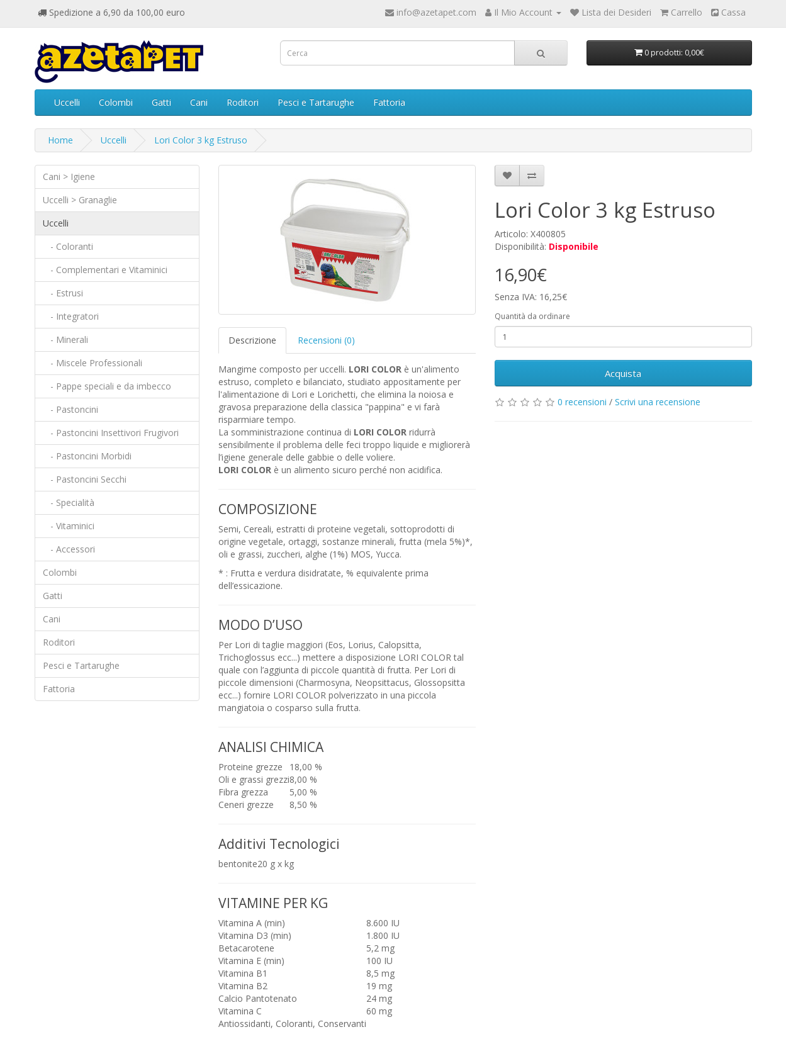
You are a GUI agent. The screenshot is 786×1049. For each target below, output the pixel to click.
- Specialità (68, 502)
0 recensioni (582, 402)
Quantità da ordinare (532, 316)
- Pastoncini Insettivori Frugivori (111, 433)
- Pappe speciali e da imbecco (107, 386)
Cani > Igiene (69, 176)
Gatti (161, 102)
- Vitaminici (68, 526)
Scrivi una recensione (657, 402)
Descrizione (252, 340)
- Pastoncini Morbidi (87, 456)
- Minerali (65, 339)
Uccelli (67, 102)
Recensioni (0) (326, 340)
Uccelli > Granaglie (80, 200)
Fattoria (389, 102)
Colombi (116, 102)
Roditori (243, 102)
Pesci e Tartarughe (316, 102)
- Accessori (69, 549)
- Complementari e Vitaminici (105, 270)
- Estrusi (63, 293)
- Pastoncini (70, 409)
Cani (199, 102)
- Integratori (71, 316)
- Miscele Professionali (92, 363)
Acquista (623, 373)
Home (60, 140)
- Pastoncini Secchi (84, 479)
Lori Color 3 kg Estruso (200, 140)
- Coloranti (68, 246)
